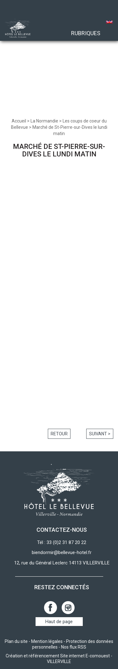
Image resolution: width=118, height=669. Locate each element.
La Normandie (44, 120)
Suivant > (99, 433)
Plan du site (16, 641)
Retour (59, 433)
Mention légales (47, 641)
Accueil (19, 120)
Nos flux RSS (73, 647)
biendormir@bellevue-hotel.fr (62, 552)
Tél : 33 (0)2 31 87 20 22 (61, 542)
